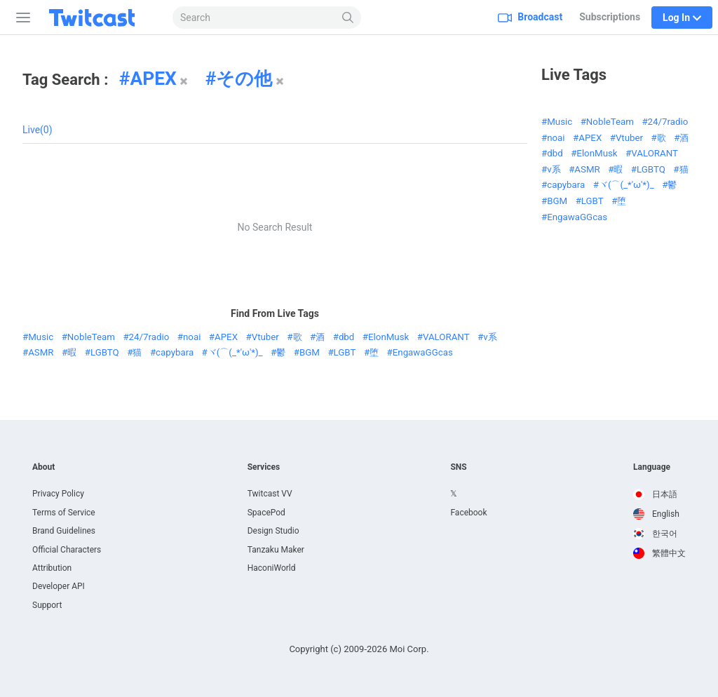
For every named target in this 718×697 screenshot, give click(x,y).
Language (651, 467)
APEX (153, 78)
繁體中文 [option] (659, 553)
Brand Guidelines (63, 531)
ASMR (40, 352)
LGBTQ (104, 352)
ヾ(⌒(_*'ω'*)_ (235, 352)
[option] (659, 494)
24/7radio (149, 337)
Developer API (58, 586)
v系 (489, 337)
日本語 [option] (655, 494)
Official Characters (66, 550)
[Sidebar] (20, 17)
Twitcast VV (270, 494)
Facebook (468, 512)
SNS (458, 467)
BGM (309, 352)
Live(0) (37, 129)
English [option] (656, 514)
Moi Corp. (408, 649)
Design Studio (273, 531)
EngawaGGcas (423, 352)
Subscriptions (609, 16)
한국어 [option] (655, 534)
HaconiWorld (272, 568)
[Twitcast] (103, 17)
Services (264, 467)
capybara (175, 352)
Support (47, 605)
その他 (244, 78)
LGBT (345, 352)
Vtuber (265, 337)
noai (192, 337)
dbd (346, 337)
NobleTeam (91, 337)
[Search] (348, 17)
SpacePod (266, 512)
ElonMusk (388, 337)
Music (40, 337)
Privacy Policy (58, 494)
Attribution (52, 568)
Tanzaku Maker (276, 550)
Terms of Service (63, 512)
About (43, 467)
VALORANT (446, 337)
